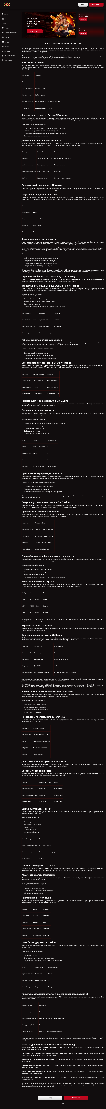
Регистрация (96, 4)
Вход (82, 4)
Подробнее (83, 19)
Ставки (5, 23)
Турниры (5, 28)
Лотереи (5, 47)
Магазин (5, 37)
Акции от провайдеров (9, 33)
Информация (7, 60)
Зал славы (6, 51)
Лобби (5, 14)
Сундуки (5, 42)
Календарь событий (8, 56)
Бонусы (5, 19)
